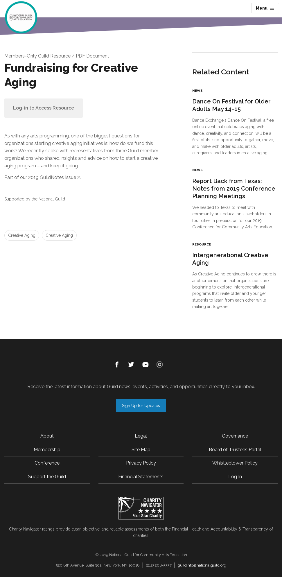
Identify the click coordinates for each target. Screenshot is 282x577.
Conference (47, 463)
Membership (47, 449)
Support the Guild (47, 476)
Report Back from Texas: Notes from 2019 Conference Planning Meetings (233, 189)
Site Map (141, 449)
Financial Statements (141, 476)
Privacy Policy (141, 463)
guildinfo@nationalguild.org (202, 565)
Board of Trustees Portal (235, 449)
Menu (265, 8)
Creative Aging (21, 235)
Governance (235, 436)
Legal (141, 436)
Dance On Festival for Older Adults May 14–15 (231, 105)
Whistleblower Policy (235, 463)
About (47, 436)
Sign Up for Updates (141, 405)
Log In (235, 476)
